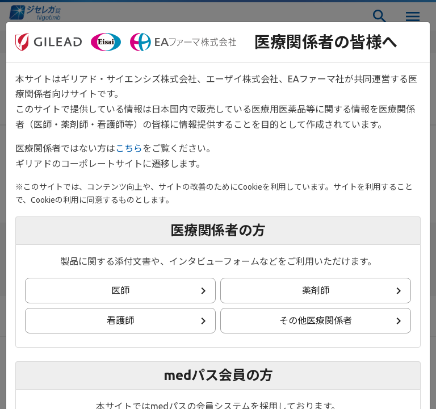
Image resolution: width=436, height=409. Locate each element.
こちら (128, 148)
